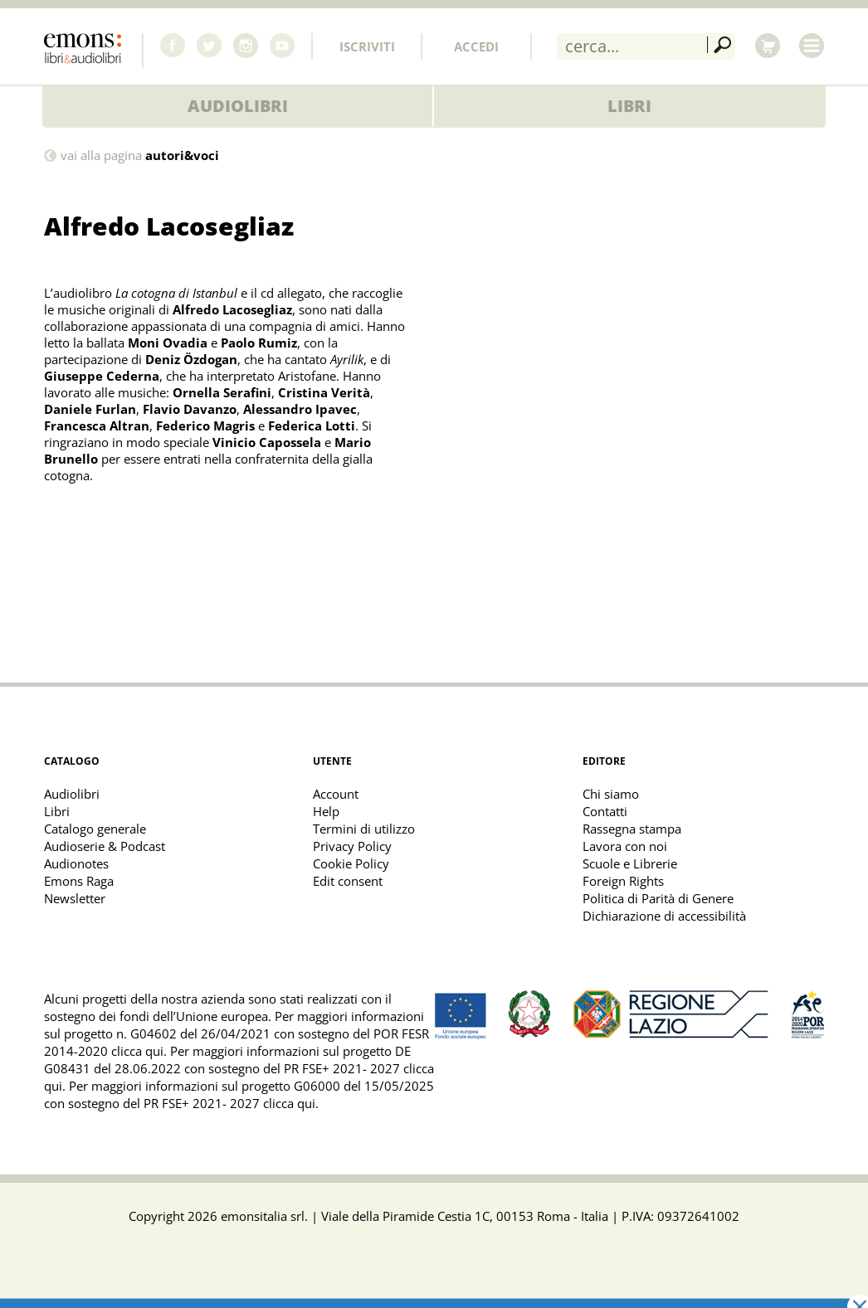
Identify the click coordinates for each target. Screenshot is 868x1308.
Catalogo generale (95, 828)
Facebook (172, 45)
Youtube (282, 45)
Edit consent (348, 881)
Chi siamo (611, 793)
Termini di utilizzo (364, 828)
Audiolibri (238, 106)
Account (335, 793)
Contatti (605, 811)
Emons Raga (79, 881)
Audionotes (76, 863)
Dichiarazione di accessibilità (664, 915)
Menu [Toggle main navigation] (811, 45)
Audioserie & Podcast (104, 846)
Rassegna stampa (632, 828)
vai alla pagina (140, 155)
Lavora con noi (625, 846)
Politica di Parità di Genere (658, 898)
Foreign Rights (623, 881)
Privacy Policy (352, 846)
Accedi (476, 46)
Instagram (245, 45)
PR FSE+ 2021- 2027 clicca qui (229, 1103)
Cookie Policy (351, 863)
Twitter (209, 45)
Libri (629, 106)
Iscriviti (367, 46)
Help (326, 811)
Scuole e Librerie (630, 863)
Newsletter (74, 898)
